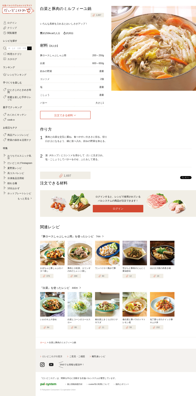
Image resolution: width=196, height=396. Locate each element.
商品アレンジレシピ (18, 135)
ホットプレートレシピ (19, 193)
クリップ (12, 27)
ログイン (118, 208)
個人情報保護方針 (75, 384)
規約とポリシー (122, 384)
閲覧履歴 (12, 33)
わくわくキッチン (16, 114)
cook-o (11, 119)
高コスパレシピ (15, 173)
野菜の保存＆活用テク (19, 140)
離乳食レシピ (98, 356)
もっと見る (23, 198)
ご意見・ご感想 (77, 356)
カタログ (12, 59)
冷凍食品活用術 (15, 178)
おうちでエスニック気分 (19, 156)
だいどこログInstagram (19, 163)
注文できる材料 (63, 115)
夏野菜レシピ (14, 168)
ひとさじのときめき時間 (19, 90)
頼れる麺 (12, 183)
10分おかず (13, 188)
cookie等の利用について (99, 384)
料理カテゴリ (14, 54)
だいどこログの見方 (52, 356)
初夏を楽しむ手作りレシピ (19, 98)
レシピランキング (16, 74)
